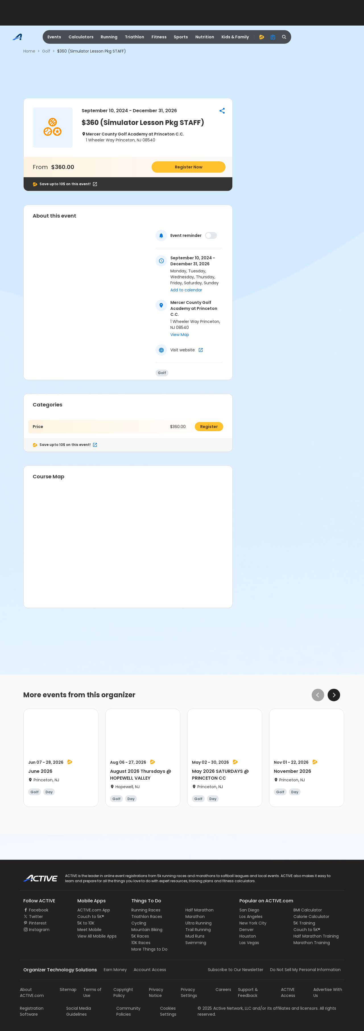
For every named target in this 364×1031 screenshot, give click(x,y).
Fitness (159, 37)
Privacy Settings (189, 992)
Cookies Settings (168, 1011)
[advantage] (262, 37)
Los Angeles (250, 916)
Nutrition (204, 37)
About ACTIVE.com (32, 992)
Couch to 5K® (90, 916)
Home (29, 51)
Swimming (195, 943)
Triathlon (134, 37)
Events (54, 37)
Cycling (138, 923)
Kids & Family (235, 37)
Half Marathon (199, 910)
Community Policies (128, 1011)
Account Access (150, 969)
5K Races (140, 936)
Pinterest (38, 923)
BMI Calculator (307, 910)
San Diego (249, 910)
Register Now (188, 167)
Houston (247, 936)
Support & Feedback (248, 992)
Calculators (81, 37)
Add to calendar (186, 290)
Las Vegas (249, 943)
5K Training (304, 923)
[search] (284, 37)
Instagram (39, 929)
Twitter (36, 916)
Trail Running (198, 929)
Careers (223, 989)
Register (209, 426)
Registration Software (32, 1011)
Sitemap (68, 989)
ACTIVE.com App (93, 910)
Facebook (38, 910)
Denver (246, 929)
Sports (181, 37)
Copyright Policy (123, 992)
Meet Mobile (89, 929)
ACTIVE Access (288, 992)
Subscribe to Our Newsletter (235, 969)
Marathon (195, 916)
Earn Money (115, 969)
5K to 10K (85, 923)
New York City (252, 923)
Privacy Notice (156, 992)
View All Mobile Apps (97, 936)
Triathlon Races (146, 916)
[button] (222, 110)
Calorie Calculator (311, 916)
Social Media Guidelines (78, 1011)
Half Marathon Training (316, 936)
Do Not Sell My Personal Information (305, 969)
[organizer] (273, 37)
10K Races (140, 943)
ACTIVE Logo (35, 876)
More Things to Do (149, 949)
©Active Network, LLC (224, 1008)
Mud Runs (194, 936)
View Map (179, 334)
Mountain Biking (146, 929)
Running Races (145, 910)
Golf (46, 51)
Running (109, 37)
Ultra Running (198, 923)
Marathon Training (311, 943)
